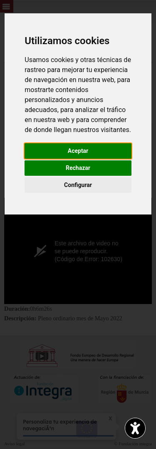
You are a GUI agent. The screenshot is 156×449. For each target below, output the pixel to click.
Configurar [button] (78, 185)
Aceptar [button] (78, 150)
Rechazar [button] (78, 168)
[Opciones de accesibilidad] (135, 428)
